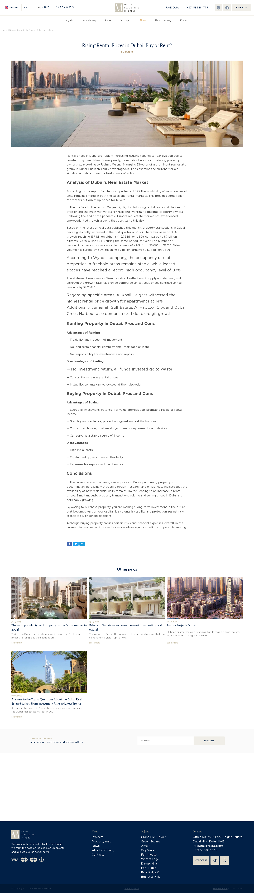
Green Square (150, 841)
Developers (125, 20)
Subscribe (209, 741)
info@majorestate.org (208, 846)
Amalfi (145, 846)
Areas (108, 20)
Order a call (242, 7)
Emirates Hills (150, 877)
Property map (89, 20)
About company (163, 20)
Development (220, 889)
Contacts (184, 20)
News (143, 20)
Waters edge (150, 859)
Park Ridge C (150, 872)
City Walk (147, 850)
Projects (69, 20)
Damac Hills (149, 863)
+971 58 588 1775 (197, 8)
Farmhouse (149, 854)
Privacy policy (131, 889)
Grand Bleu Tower (153, 837)
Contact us (201, 860)
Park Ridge (148, 868)
